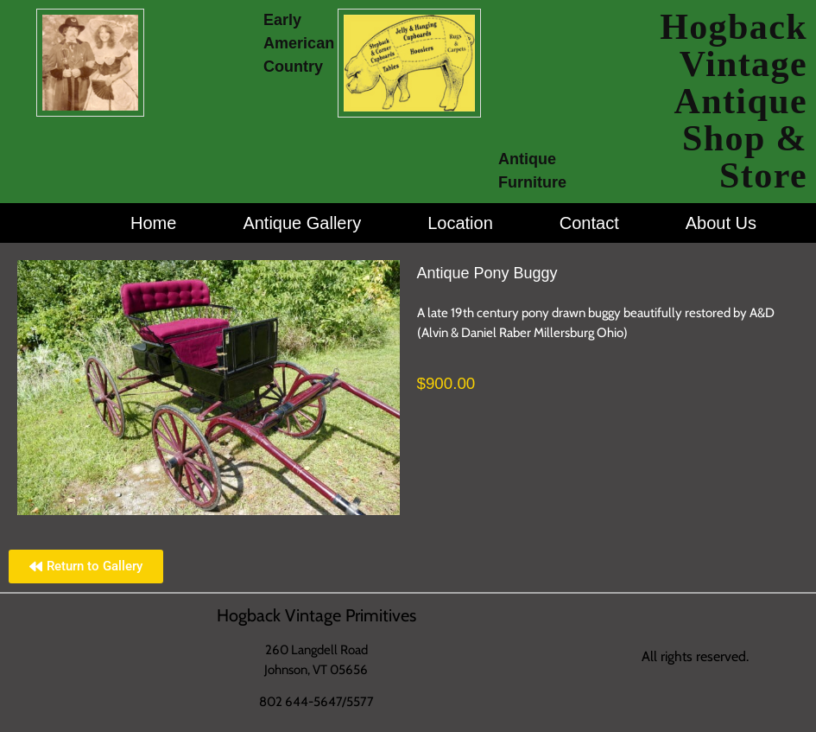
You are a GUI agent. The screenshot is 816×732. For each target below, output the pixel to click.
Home (153, 222)
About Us (721, 222)
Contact (589, 222)
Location (460, 222)
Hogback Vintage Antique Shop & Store (733, 101)
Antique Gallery (302, 222)
